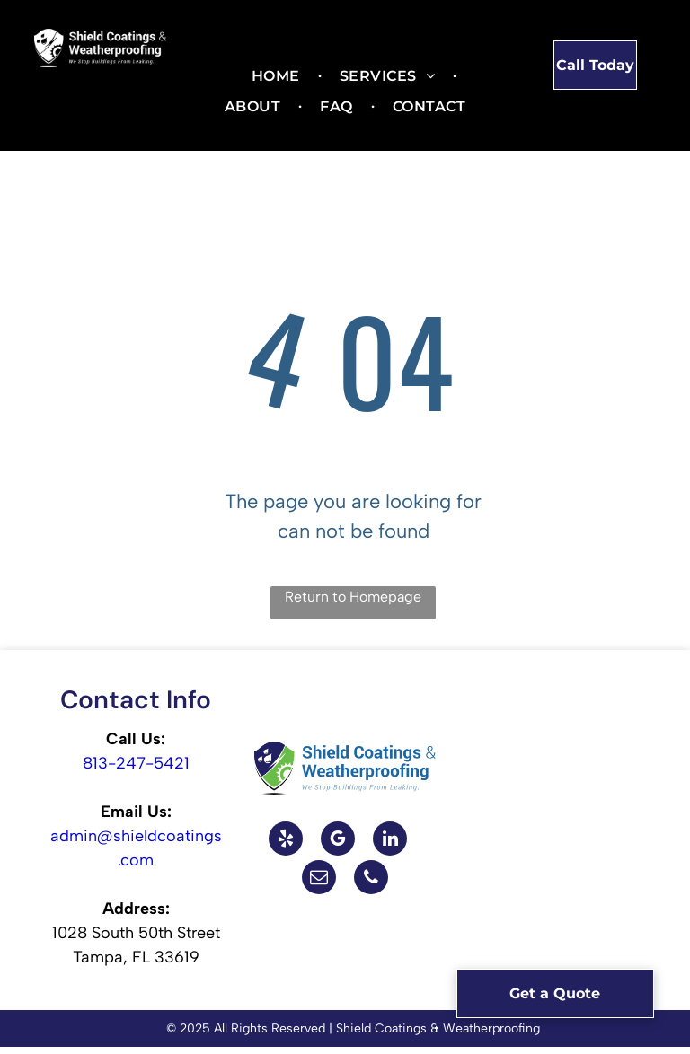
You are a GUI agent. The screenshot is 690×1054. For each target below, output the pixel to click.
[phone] (371, 879)
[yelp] (286, 840)
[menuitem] (278, 76)
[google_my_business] (338, 840)
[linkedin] (390, 840)
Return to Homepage (353, 596)
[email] (319, 879)
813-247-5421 (136, 763)
